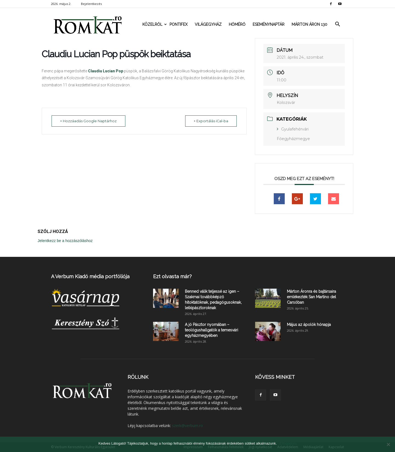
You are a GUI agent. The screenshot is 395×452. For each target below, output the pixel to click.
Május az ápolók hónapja (309, 324)
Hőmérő (237, 24)
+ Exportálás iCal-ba (209, 121)
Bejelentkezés (91, 4)
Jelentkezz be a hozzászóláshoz (65, 240)
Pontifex (179, 24)
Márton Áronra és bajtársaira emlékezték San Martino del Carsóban (311, 297)
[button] (337, 24)
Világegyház (208, 24)
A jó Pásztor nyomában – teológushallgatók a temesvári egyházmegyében (211, 330)
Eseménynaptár (268, 24)
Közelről (154, 24)
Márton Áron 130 (309, 24)
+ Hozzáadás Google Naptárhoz (89, 121)
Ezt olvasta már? (172, 276)
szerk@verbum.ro (187, 425)
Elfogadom (288, 443)
